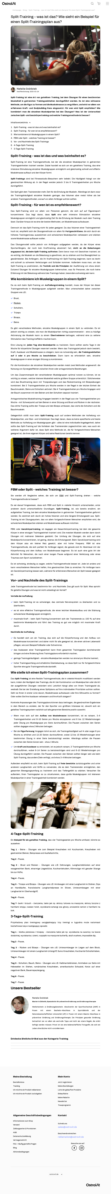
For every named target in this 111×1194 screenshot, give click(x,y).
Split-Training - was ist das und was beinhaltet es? (37, 127)
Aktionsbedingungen (21, 1152)
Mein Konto (64, 1077)
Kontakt (62, 1115)
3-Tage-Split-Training (24, 149)
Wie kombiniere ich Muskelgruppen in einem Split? (37, 134)
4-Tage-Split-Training (24, 145)
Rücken (17, 303)
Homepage (17, 10)
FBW (61, 496)
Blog (25, 10)
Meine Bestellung (22, 1077)
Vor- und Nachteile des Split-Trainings (31, 142)
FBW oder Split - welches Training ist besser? (34, 138)
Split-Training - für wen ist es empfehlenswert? (35, 131)
